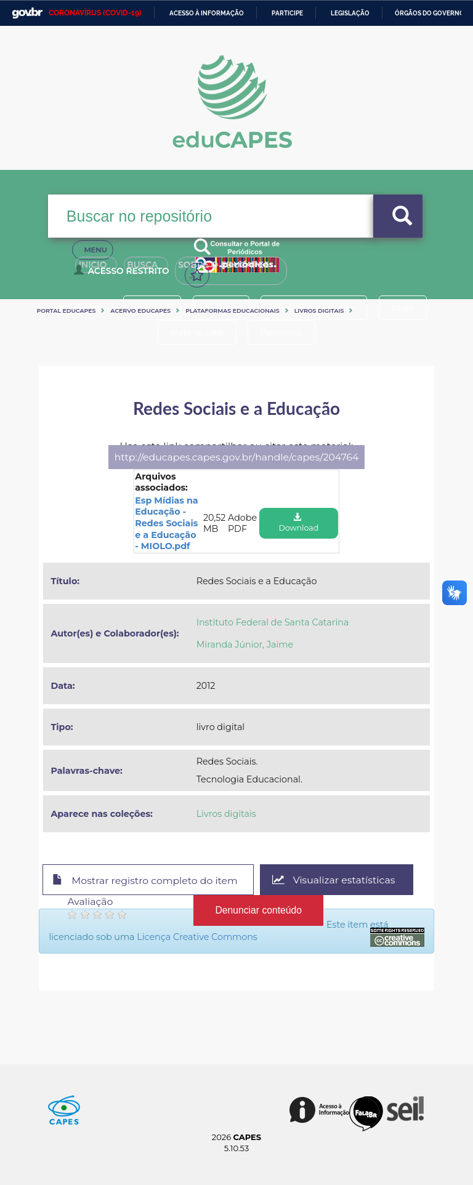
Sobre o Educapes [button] (248, 269)
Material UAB (197, 332)
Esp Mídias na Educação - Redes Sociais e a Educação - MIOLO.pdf (166, 523)
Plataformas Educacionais (232, 310)
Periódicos (281, 332)
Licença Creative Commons (197, 936)
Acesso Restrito (123, 274)
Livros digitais (319, 310)
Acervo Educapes (140, 310)
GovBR (27, 13)
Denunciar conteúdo (258, 910)
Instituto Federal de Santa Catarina (272, 622)
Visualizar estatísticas (333, 880)
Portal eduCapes (65, 310)
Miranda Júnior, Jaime (244, 644)
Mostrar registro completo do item (145, 880)
